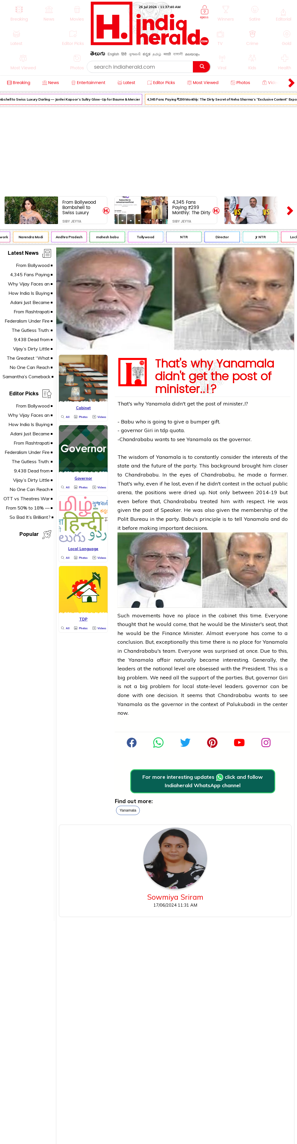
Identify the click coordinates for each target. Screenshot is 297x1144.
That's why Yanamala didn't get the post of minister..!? (214, 377)
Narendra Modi (33, 237)
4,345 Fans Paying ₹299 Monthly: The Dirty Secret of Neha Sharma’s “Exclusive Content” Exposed (191, 207)
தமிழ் (157, 54)
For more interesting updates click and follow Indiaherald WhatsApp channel (202, 781)
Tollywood (148, 237)
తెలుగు (97, 54)
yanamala (127, 810)
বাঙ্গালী (178, 54)
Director (224, 237)
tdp (164, 430)
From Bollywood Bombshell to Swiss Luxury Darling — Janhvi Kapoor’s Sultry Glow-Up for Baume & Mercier (80, 207)
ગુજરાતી (134, 54)
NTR (186, 237)
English (113, 54)
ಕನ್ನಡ (146, 54)
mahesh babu (109, 237)
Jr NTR (262, 237)
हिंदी (123, 54)
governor (132, 430)
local (188, 686)
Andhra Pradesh (71, 237)
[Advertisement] (148, 150)
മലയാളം (192, 54)
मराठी (167, 54)
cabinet (228, 615)
